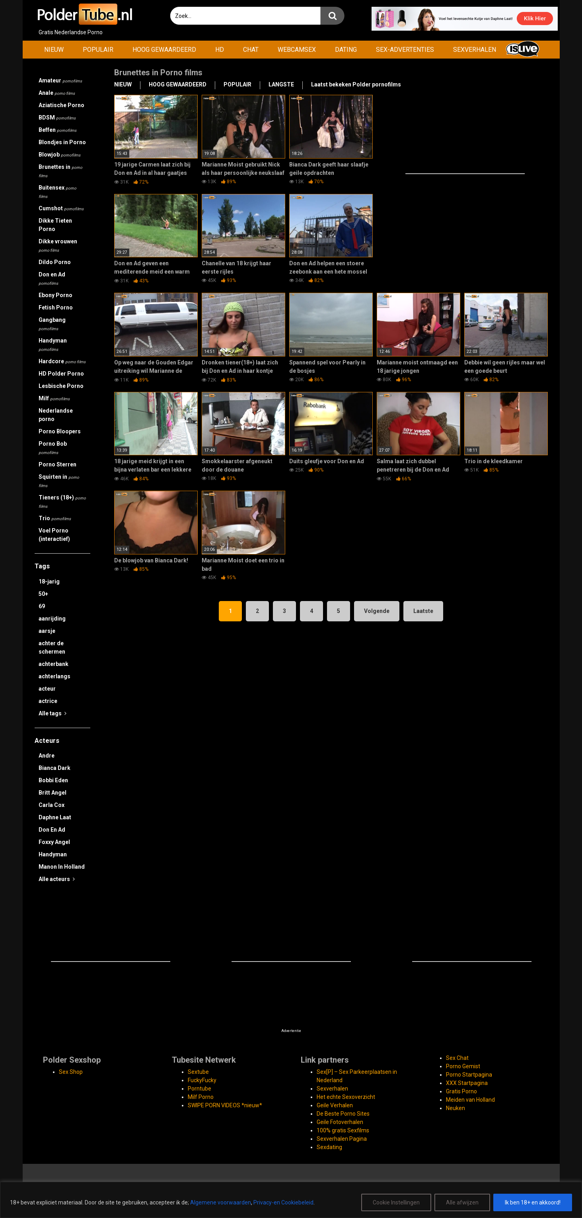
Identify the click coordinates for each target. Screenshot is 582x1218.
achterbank (53, 664)
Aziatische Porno (61, 105)
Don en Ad (52, 278)
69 (42, 606)
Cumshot (61, 208)
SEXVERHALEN (474, 49)
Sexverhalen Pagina (342, 1139)
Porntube (199, 1088)
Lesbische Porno (61, 386)
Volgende (376, 611)
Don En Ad (52, 829)
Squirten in (59, 481)
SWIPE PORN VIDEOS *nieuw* (225, 1105)
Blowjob (59, 154)
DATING (346, 49)
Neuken (455, 1108)
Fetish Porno (56, 307)
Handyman (53, 344)
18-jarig (49, 581)
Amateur (60, 80)
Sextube (198, 1072)
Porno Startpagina (469, 1074)
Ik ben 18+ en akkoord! (533, 1202)
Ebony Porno (55, 295)
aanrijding (52, 618)
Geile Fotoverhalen (340, 1122)
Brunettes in (60, 171)
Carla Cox (51, 805)
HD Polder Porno (61, 373)
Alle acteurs (57, 879)
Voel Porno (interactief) (54, 534)
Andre (47, 755)
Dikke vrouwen (58, 245)
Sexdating (329, 1147)
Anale (57, 93)
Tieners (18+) (62, 501)
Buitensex (57, 191)
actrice (48, 701)
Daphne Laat (55, 817)
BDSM (57, 117)
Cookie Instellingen (396, 1202)
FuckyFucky (202, 1080)
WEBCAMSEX (297, 49)
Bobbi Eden (53, 780)
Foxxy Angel (54, 842)
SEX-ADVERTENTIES (405, 49)
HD (219, 49)
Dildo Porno (55, 262)
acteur (47, 688)
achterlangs (54, 676)
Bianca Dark (54, 768)
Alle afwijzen (462, 1202)
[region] (291, 1200)
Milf (54, 398)
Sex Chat (457, 1058)
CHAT (251, 49)
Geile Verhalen (335, 1105)
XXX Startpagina (467, 1083)
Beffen (57, 130)
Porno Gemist (463, 1066)
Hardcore (62, 361)
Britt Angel (52, 792)
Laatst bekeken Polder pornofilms (356, 84)
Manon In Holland (62, 867)
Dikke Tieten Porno (55, 224)
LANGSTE (281, 84)
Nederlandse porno (56, 414)
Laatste (423, 611)
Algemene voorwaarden (220, 1202)
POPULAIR (98, 49)
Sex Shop (71, 1072)
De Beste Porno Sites (343, 1113)
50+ (43, 594)
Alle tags (52, 713)
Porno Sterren (57, 464)
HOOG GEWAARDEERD (164, 49)
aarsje (47, 631)
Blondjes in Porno (62, 142)
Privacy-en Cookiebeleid (283, 1202)
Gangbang (52, 324)
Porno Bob (53, 448)
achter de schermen (52, 647)
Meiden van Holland (470, 1100)
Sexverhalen (332, 1088)
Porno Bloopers (60, 431)
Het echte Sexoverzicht (346, 1097)
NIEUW (54, 49)
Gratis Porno (461, 1091)
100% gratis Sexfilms (343, 1130)
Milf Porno (201, 1097)
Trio (55, 518)
